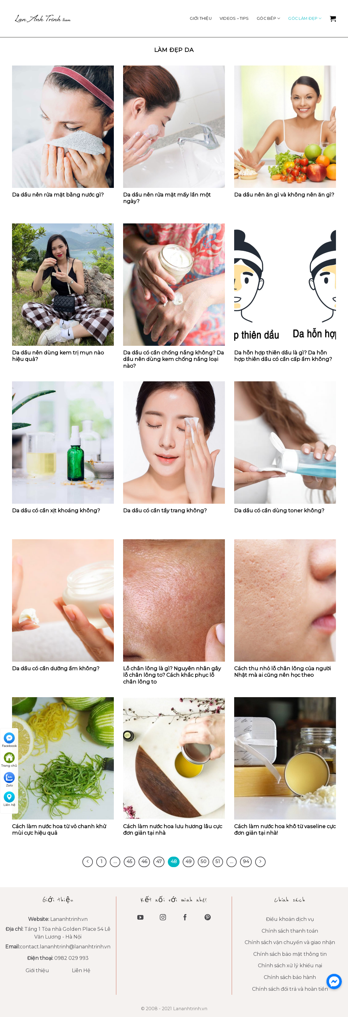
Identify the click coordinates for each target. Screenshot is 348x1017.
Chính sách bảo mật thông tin (290, 954)
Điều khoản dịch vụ (290, 919)
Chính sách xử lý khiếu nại (290, 965)
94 (246, 861)
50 (203, 861)
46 (144, 861)
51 (217, 861)
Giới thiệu (201, 18)
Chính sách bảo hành (290, 977)
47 (159, 861)
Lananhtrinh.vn (69, 919)
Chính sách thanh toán (290, 931)
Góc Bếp (268, 18)
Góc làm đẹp (304, 18)
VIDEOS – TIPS (234, 18)
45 (129, 861)
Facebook (9, 740)
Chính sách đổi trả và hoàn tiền (290, 989)
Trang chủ (9, 760)
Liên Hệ (81, 970)
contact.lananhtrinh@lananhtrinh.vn (65, 947)
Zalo (9, 779)
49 (188, 861)
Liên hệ (9, 799)
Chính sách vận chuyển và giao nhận (290, 942)
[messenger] (334, 981)
